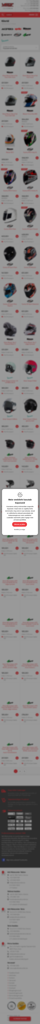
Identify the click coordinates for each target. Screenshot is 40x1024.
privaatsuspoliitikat (20, 520)
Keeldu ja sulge (19, 529)
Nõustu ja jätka (19, 524)
